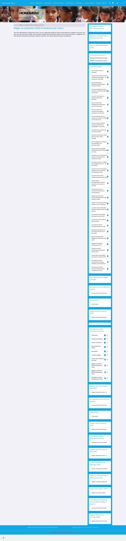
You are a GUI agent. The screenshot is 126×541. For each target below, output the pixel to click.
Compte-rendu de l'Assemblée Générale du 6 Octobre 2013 (100, 256)
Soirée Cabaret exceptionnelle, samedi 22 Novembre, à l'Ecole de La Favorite (100, 187)
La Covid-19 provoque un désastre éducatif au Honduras (100, 99)
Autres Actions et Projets (96, 353)
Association (95, 341)
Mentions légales (57, 539)
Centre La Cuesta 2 (58, 3)
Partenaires (79, 3)
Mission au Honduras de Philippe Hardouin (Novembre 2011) (100, 244)
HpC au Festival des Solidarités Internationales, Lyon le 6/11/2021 (100, 86)
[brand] (8, 3)
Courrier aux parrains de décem (100, 475)
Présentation (95, 310)
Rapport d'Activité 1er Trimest (99, 527)
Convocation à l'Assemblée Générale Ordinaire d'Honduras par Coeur (100, 152)
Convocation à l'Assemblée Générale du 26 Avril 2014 (100, 221)
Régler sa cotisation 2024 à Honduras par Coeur (97, 371)
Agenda (104, 3)
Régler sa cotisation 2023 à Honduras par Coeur (97, 378)
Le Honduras (48, 3)
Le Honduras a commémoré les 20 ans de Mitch (100, 132)
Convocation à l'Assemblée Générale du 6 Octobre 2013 (100, 262)
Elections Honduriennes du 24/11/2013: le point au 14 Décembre (100, 237)
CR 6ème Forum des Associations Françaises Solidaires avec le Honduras (100, 268)
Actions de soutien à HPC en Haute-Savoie (100, 226)
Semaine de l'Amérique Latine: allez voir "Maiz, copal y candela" (100, 138)
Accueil (32, 3)
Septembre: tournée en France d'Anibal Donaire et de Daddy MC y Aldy (100, 201)
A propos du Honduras (97, 345)
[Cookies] (3, 537)
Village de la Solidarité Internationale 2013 (100, 250)
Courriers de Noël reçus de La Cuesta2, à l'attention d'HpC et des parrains (100, 92)
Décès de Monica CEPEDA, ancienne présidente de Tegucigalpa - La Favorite (100, 126)
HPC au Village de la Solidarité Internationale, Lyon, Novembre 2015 (100, 145)
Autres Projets (70, 3)
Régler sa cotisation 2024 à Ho (100, 488)
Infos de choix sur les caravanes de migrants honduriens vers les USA (100, 113)
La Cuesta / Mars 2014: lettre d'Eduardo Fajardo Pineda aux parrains (100, 215)
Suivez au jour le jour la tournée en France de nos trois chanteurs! (100, 194)
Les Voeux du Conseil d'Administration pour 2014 (100, 231)
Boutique (98, 3)
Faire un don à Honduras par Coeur (98, 365)
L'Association (38, 3)
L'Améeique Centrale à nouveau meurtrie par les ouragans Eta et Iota (100, 275)
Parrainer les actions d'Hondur (99, 448)
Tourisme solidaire (89, 3)
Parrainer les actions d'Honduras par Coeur (97, 384)
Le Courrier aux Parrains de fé (99, 514)
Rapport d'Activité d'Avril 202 (99, 323)
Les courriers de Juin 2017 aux (99, 299)
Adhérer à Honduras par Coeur (98, 60)
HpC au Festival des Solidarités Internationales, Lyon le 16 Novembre (100, 106)
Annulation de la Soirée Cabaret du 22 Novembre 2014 (100, 179)
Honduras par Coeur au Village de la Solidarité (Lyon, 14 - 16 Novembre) (100, 166)
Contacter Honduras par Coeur (98, 58)
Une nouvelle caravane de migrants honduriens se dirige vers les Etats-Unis (100, 120)
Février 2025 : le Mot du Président (100, 71)
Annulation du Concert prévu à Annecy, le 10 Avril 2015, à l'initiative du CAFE (100, 159)
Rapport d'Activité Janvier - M (99, 398)
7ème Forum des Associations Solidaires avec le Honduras (100, 208)
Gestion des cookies (68, 539)
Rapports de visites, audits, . (99, 499)
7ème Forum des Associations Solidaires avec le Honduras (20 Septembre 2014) (100, 172)
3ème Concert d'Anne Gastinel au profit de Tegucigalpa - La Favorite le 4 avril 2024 (100, 78)
